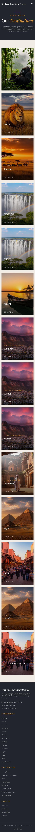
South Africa (5, 738)
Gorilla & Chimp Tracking (9, 775)
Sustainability (5, 812)
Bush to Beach (6, 789)
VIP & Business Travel (8, 792)
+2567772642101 (8, 705)
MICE (3, 779)
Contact (4, 815)
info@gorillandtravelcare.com (12, 702)
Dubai (3, 758)
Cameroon (4, 748)
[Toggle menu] (32, 4)
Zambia (3, 731)
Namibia (4, 745)
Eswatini (4, 742)
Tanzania (4, 725)
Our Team (4, 809)
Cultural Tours (5, 785)
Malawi (3, 735)
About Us (4, 805)
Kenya (3, 721)
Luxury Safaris (5, 772)
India (3, 755)
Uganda (4, 718)
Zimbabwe (4, 728)
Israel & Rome (6, 762)
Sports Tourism (6, 795)
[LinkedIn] (21, 829)
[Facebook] (17, 829)
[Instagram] (14, 829)
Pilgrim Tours (5, 782)
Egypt (3, 752)
